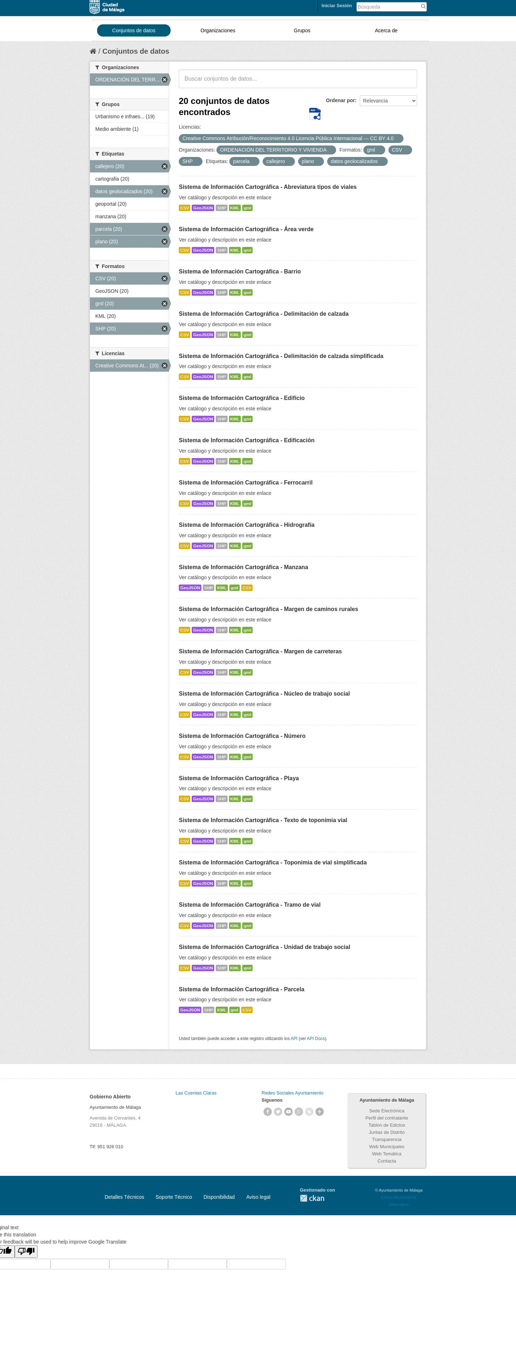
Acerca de (386, 30)
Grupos (302, 30)
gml (247, 207)
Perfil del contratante (387, 1118)
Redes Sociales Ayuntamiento (292, 1093)
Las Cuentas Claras (196, 1093)
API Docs (316, 1038)
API (294, 1038)
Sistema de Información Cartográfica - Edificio (242, 398)
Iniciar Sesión (336, 5)
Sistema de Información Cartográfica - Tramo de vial (250, 905)
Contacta (386, 1161)
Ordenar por (340, 100)
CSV (184, 207)
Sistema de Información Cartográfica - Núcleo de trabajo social (264, 694)
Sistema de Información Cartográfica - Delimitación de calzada (264, 314)
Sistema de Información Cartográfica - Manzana (243, 567)
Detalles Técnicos (124, 1197)
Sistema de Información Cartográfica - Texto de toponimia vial (263, 820)
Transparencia (387, 1139)
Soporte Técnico (174, 1197)
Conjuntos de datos (134, 30)
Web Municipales (387, 1146)
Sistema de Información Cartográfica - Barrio (240, 271)
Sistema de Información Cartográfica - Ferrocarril (245, 483)
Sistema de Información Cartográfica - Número (242, 736)
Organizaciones (218, 30)
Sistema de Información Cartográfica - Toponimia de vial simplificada (273, 862)
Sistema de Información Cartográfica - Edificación (247, 440)
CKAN (312, 1198)
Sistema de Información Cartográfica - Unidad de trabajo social (264, 947)
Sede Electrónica (386, 1110)
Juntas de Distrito (387, 1132)
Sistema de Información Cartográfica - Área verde (246, 229)
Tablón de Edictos (386, 1125)
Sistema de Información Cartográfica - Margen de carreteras (260, 651)
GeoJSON (203, 207)
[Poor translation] (26, 1251)
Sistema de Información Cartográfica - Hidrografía (247, 525)
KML (235, 207)
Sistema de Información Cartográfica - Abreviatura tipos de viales (268, 187)
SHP (221, 207)
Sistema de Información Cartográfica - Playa (239, 778)
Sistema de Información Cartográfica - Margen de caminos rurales (268, 609)
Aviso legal (258, 1197)
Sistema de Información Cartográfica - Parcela (241, 989)
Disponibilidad (219, 1197)
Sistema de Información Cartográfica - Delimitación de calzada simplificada (281, 356)
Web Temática (387, 1153)
